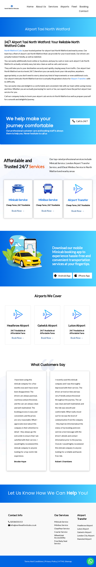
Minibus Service (61, 525)
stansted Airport (84, 539)
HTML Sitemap (65, 561)
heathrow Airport (85, 525)
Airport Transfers (78, 78)
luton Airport (83, 529)
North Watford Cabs (13, 50)
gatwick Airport (84, 532)
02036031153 (15, 522)
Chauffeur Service (62, 528)
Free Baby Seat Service (60, 542)
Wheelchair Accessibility (59, 536)
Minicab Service (61, 522)
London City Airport (85, 535)
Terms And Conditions (33, 561)
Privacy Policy (51, 561)
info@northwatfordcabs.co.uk (22, 525)
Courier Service (60, 532)
